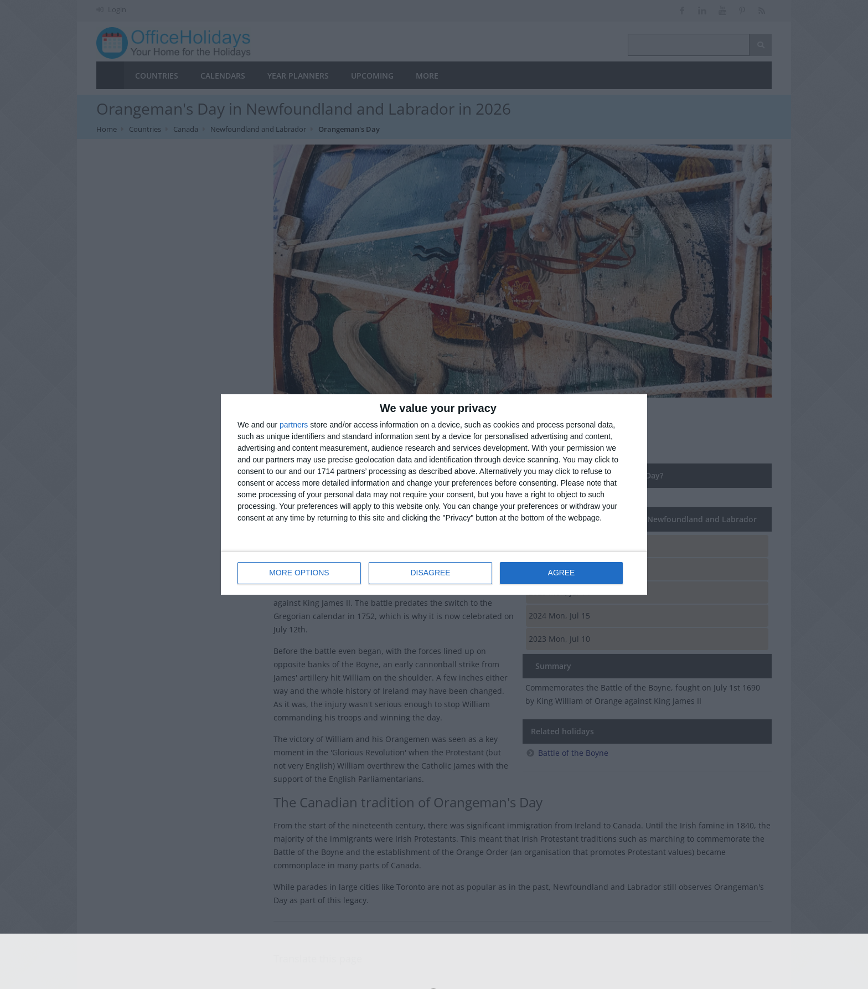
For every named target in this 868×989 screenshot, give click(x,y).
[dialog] (434, 495)
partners (294, 425)
